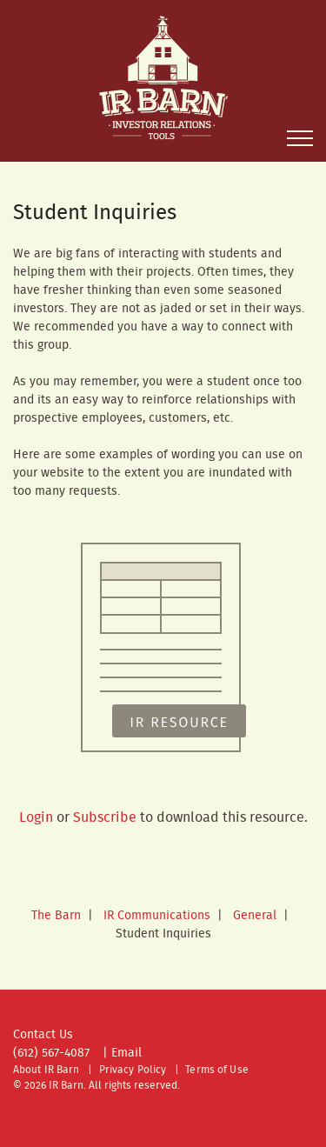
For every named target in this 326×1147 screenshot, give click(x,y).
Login (36, 818)
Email (126, 1053)
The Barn (56, 915)
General (254, 915)
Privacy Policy (133, 1070)
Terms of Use (216, 1070)
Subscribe (104, 818)
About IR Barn (46, 1070)
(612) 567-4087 (51, 1053)
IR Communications (156, 915)
